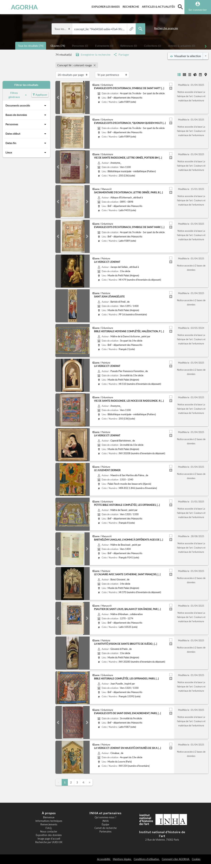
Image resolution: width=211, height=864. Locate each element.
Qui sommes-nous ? (105, 817)
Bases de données (26, 115)
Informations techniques (48, 821)
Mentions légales (122, 859)
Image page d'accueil (49, 839)
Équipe (105, 824)
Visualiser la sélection (185, 56)
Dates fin (26, 143)
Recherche (131, 6)
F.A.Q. (49, 828)
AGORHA (19, 7)
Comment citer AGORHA (176, 859)
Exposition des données (49, 835)
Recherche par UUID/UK (48, 842)
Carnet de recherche (105, 828)
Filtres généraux (18, 94)
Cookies (196, 859)
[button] (58, 97)
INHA (105, 821)
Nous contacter (48, 831)
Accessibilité (104, 859)
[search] (180, 6)
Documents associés (26, 105)
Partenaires (105, 831)
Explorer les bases (106, 6)
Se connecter (198, 9)
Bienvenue (48, 817)
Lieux (26, 152)
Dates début (26, 134)
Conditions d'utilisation (147, 859)
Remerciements (48, 824)
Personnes (26, 124)
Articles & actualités (159, 6)
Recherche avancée (166, 28)
